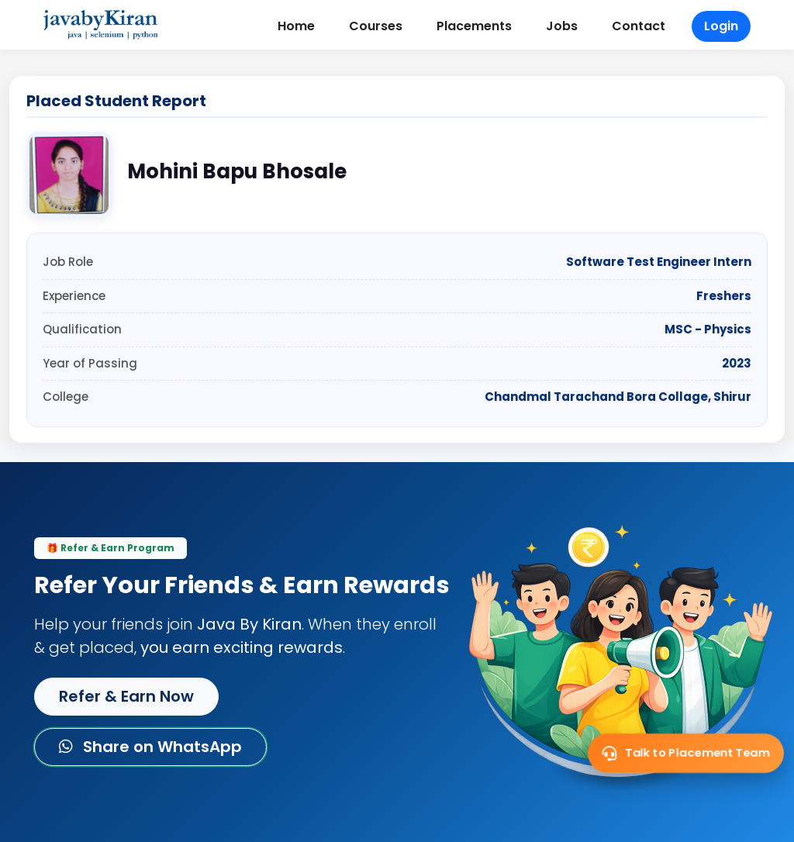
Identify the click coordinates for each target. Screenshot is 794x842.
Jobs (562, 26)
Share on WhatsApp (150, 746)
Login (721, 26)
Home (296, 26)
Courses (375, 26)
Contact (638, 26)
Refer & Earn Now (126, 696)
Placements (474, 26)
